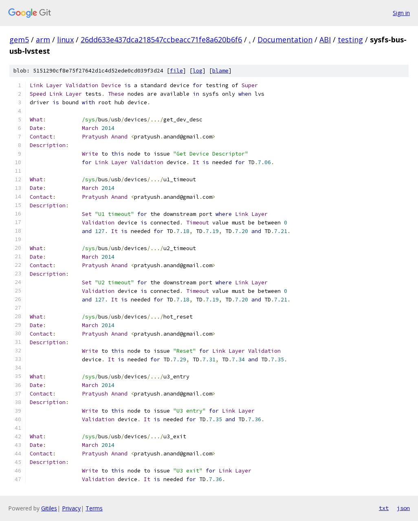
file (176, 70)
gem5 (19, 39)
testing (350, 39)
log (197, 70)
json (403, 508)
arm (43, 39)
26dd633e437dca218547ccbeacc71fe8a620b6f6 (161, 39)
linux (65, 39)
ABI (325, 39)
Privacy (71, 508)
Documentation (284, 39)
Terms (94, 508)
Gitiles (49, 508)
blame (220, 70)
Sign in (401, 13)
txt (384, 508)
